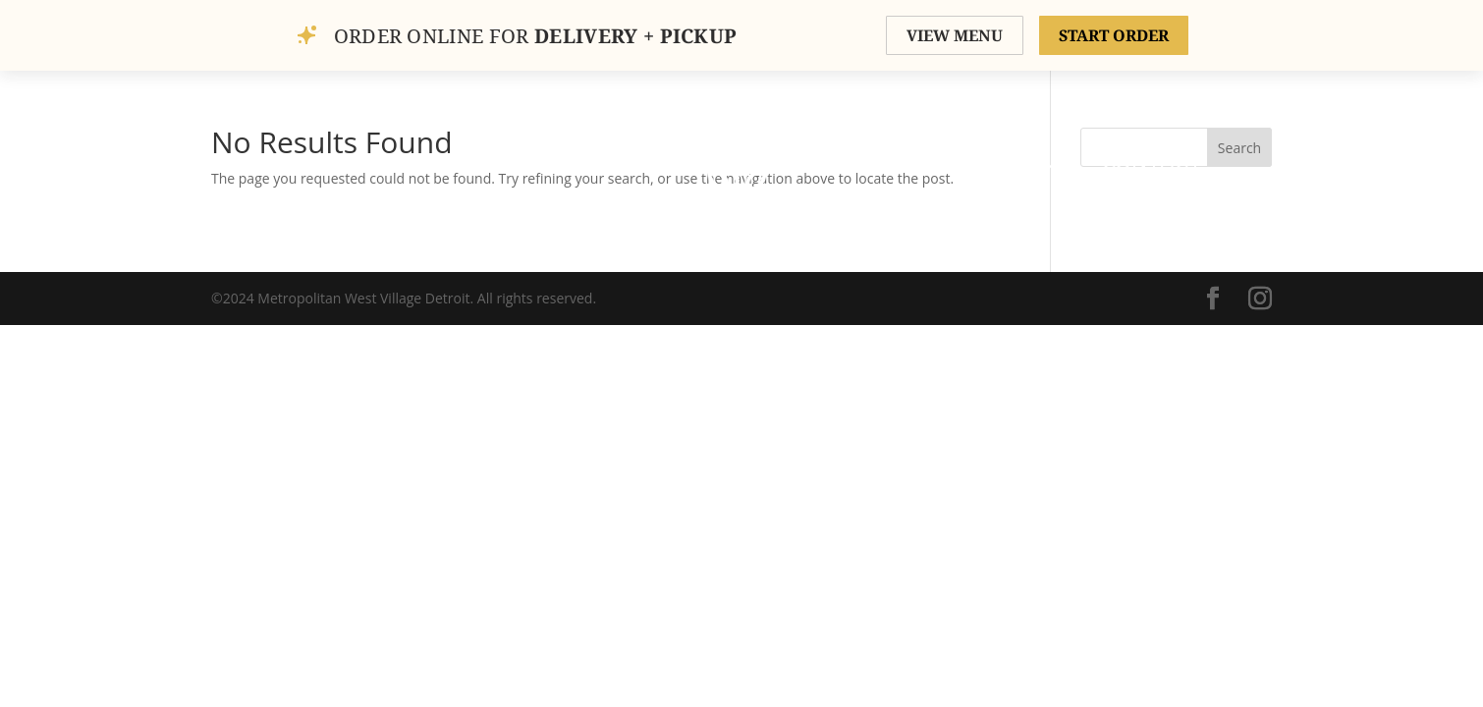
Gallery (510, 162)
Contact (1152, 162)
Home (313, 162)
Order (613, 162)
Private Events (994, 162)
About (404, 162)
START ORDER (1114, 35)
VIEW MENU (954, 35)
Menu (855, 162)
